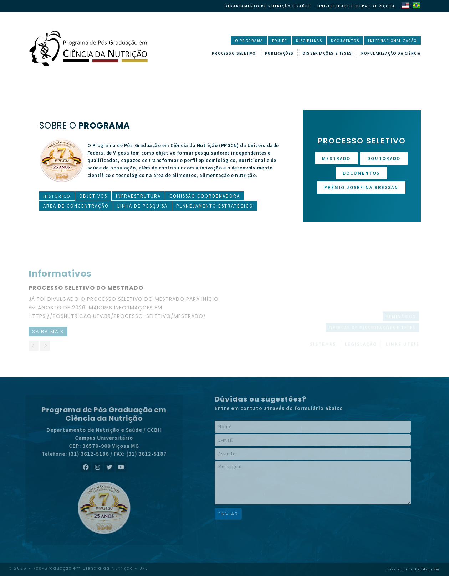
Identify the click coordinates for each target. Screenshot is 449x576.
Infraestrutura (139, 196)
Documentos (336, 40)
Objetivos (94, 196)
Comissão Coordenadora (205, 196)
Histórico (57, 196)
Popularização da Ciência (388, 53)
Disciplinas (296, 40)
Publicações (274, 53)
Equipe (263, 40)
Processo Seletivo (228, 53)
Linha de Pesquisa (142, 206)
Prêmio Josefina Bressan (361, 187)
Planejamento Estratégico (214, 206)
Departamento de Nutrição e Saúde (265, 6)
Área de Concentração (76, 206)
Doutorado (383, 159)
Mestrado (336, 159)
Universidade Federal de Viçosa (356, 6)
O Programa (230, 40)
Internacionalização (389, 40)
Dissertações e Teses (322, 53)
